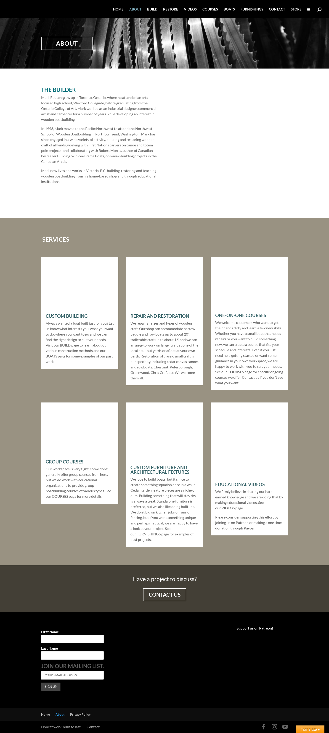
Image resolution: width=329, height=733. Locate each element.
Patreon (242, 522)
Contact (93, 727)
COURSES (210, 9)
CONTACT (277, 9)
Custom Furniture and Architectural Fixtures (159, 470)
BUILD (152, 9)
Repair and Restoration (159, 316)
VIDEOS (190, 9)
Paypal (249, 528)
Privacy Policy (80, 714)
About (60, 714)
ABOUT (135, 9)
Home (45, 714)
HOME (118, 9)
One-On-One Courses (240, 315)
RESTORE (170, 9)
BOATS (229, 9)
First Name (50, 631)
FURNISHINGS (252, 9)
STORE (296, 9)
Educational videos (240, 484)
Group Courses (64, 461)
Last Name (49, 648)
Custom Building (67, 316)
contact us (164, 594)
